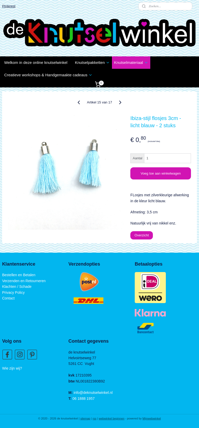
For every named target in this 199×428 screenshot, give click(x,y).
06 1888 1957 (84, 398)
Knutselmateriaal (131, 62)
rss (94, 418)
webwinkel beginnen (111, 418)
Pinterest (8, 6)
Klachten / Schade (17, 286)
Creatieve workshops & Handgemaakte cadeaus (48, 75)
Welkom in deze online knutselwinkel (35, 62)
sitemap (85, 418)
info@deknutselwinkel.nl (93, 393)
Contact (8, 298)
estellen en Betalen (19, 275)
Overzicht (141, 235)
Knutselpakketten (92, 62)
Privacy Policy (13, 292)
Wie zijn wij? (12, 368)
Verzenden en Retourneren (24, 281)
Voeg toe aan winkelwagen (161, 174)
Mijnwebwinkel (152, 418)
